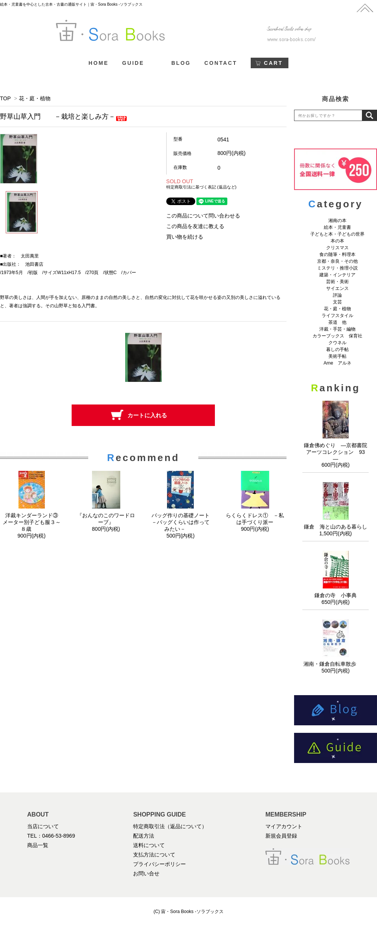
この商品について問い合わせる (203, 216)
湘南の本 (337, 220)
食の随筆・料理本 (337, 254)
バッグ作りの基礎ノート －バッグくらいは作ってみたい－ (183, 522)
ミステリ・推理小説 (337, 268)
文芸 (337, 302)
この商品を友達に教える (195, 226)
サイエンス (337, 288)
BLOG (181, 63)
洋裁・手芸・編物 (339, 329)
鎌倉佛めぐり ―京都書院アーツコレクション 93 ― (337, 452)
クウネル (337, 342)
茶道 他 (337, 322)
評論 (337, 295)
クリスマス (337, 247)
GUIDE (133, 63)
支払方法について (154, 855)
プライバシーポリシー (159, 864)
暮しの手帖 (337, 349)
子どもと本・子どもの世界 (337, 234)
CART (273, 63)
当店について (43, 826)
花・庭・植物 (35, 98)
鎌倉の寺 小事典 (335, 595)
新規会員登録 (281, 836)
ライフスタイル (337, 315)
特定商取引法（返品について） (170, 826)
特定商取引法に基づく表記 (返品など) (201, 187)
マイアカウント (283, 826)
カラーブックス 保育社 (337, 336)
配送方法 (143, 836)
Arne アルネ (337, 363)
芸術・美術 (337, 281)
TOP (5, 98)
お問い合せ (146, 873)
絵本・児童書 (337, 227)
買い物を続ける (184, 237)
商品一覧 (37, 845)
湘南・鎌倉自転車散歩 (335, 664)
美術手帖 (337, 356)
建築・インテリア (337, 274)
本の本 (337, 241)
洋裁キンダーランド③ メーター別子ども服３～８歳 (33, 522)
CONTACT (220, 63)
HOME (99, 63)
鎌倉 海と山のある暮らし (335, 527)
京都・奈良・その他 (337, 261)
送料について (149, 845)
